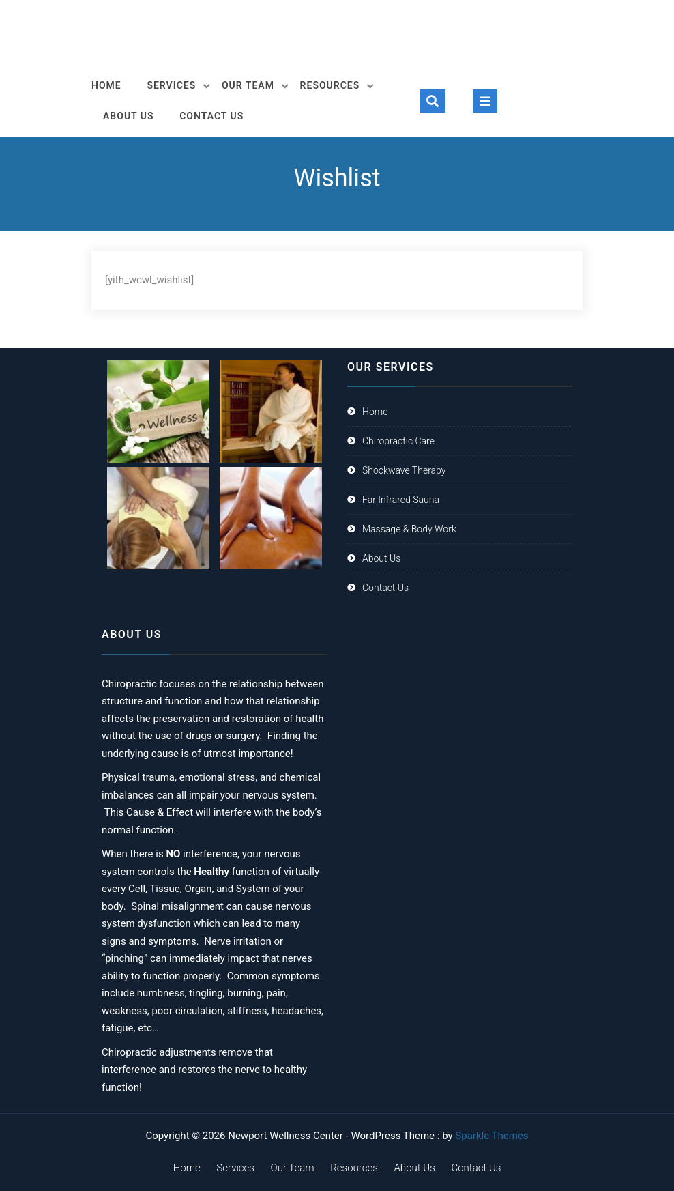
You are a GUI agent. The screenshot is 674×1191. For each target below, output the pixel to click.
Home (106, 85)
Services (171, 85)
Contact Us (211, 116)
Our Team (248, 85)
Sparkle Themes (491, 1136)
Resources (330, 85)
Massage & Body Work (409, 528)
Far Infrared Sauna (400, 499)
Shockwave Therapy (403, 470)
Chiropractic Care (398, 440)
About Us (128, 116)
